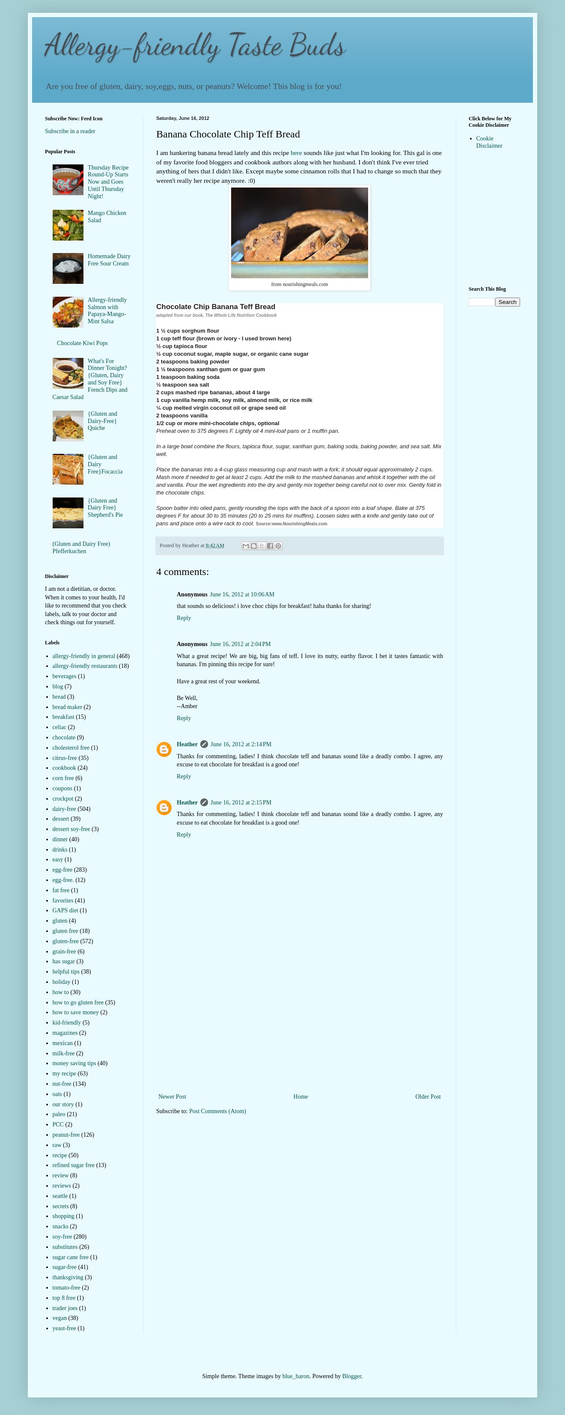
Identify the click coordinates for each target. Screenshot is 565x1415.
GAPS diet (65, 910)
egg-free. (63, 880)
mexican (63, 1043)
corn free (63, 778)
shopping (63, 1216)
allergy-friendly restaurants (85, 666)
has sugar (64, 961)
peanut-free (66, 1135)
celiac (60, 727)
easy (58, 859)
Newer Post (172, 1096)
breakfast (63, 717)
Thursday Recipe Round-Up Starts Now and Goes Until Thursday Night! (108, 182)
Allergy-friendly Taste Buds (195, 45)
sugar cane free (71, 1257)
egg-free (63, 870)
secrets (61, 1206)
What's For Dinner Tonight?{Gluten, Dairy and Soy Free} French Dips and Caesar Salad (90, 379)
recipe (60, 1155)
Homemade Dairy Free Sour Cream (109, 260)
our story (63, 1104)
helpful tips (66, 971)
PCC (58, 1124)
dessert (61, 819)
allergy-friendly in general (84, 656)
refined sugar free (74, 1165)
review (61, 1175)
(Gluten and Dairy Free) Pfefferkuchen (81, 547)
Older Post (428, 1096)
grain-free (64, 951)
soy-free (62, 1236)
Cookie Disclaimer (489, 142)
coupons (63, 788)
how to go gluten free (78, 1002)
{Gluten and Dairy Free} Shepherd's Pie (105, 507)
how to (61, 992)
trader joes (65, 1308)
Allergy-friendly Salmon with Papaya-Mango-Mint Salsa (107, 311)
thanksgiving (68, 1277)
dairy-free (64, 809)
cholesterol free (71, 748)
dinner (60, 839)
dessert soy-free (71, 829)
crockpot (63, 798)
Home (301, 1096)
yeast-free (64, 1328)
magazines (65, 1033)
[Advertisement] (299, 1027)
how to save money (76, 1012)
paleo (59, 1114)
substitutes (65, 1247)
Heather (187, 744)
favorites (63, 900)
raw (57, 1145)
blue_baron (295, 1376)
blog (58, 686)
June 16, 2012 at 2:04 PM (240, 644)
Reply (184, 618)
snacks (60, 1226)
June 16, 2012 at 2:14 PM (241, 744)
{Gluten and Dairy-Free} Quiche (102, 421)
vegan (60, 1318)
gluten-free (66, 941)
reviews (62, 1186)
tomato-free (66, 1287)
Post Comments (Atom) (217, 1111)
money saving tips (74, 1063)
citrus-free (65, 758)
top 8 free (64, 1298)
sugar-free (65, 1267)
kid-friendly (67, 1022)
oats (57, 1094)
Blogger (351, 1376)
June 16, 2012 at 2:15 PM (241, 802)
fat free (61, 890)
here (296, 152)
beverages (65, 676)
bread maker (68, 707)
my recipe (65, 1073)
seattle (60, 1196)
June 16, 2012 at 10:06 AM (242, 594)
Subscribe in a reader (70, 131)
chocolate (64, 737)
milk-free (64, 1053)
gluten (60, 921)
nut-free (62, 1084)
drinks (60, 849)
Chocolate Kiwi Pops (82, 343)
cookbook (64, 768)
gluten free (65, 931)
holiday (62, 982)
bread (59, 697)
